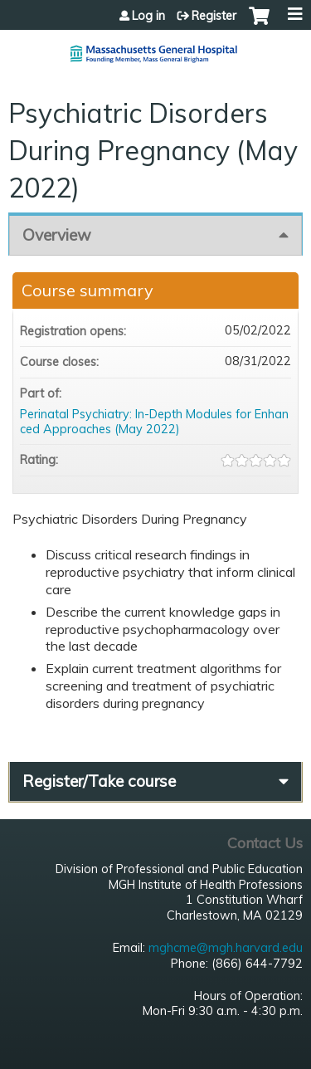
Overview (56, 235)
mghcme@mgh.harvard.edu (225, 947)
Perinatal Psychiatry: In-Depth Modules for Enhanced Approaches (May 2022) (154, 422)
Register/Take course (99, 781)
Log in (148, 16)
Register (214, 16)
